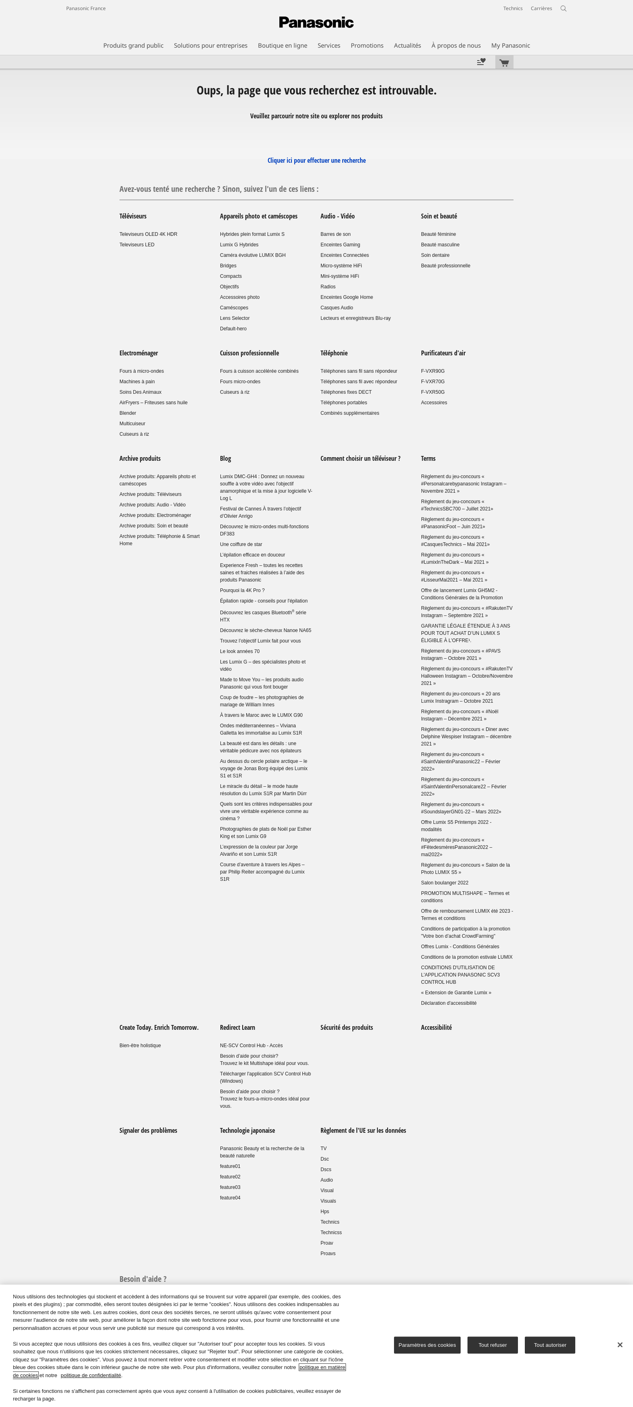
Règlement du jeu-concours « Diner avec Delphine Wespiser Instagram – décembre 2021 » (466, 737)
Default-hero (233, 329)
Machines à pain (137, 381)
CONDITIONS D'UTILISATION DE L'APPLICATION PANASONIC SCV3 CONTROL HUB (460, 975)
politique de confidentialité (91, 1375)
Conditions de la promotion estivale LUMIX (467, 957)
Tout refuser (492, 1345)
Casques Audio (337, 308)
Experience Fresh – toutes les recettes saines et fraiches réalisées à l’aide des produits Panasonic (262, 573)
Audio (327, 1180)
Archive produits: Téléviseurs (150, 494)
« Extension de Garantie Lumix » (456, 992)
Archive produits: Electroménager (155, 515)
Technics (330, 1222)
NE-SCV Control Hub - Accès (251, 1045)
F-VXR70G (433, 381)
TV (324, 1148)
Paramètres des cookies (427, 1345)
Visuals (328, 1201)
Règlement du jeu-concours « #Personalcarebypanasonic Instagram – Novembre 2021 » (463, 484)
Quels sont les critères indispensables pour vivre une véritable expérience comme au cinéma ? (266, 811)
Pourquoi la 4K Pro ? (242, 590)
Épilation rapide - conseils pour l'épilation (264, 601)
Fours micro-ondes (240, 381)
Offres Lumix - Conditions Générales (460, 946)
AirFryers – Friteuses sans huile (153, 402)
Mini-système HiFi (340, 276)
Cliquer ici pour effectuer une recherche (317, 160)
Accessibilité (436, 1027)
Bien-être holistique (140, 1045)
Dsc (325, 1159)
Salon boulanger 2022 (444, 883)
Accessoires (434, 402)
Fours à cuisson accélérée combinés (259, 371)
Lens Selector (234, 318)
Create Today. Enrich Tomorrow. (159, 1027)
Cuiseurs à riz (134, 434)
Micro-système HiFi (341, 266)
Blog (225, 458)
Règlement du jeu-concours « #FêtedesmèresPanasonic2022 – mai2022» (456, 847)
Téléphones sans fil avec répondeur (359, 381)
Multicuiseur (132, 423)
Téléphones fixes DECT (346, 392)
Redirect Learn (237, 1027)
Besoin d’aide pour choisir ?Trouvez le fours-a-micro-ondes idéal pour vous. (265, 1099)
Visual (327, 1190)
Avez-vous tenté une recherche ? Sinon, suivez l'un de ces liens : (219, 188)
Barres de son (336, 234)
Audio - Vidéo (338, 216)
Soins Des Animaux (140, 392)
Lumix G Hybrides (239, 245)
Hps (325, 1211)
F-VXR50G (433, 392)
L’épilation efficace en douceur (252, 555)
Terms (428, 458)
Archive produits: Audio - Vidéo (152, 505)
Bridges (228, 266)
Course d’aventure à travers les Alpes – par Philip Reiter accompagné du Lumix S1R (262, 872)
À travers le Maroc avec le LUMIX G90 (261, 715)
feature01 (230, 1166)
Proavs (328, 1253)
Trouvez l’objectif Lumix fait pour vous (260, 641)
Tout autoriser (550, 1345)
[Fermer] (620, 1345)
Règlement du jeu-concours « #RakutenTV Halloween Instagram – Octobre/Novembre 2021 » (467, 676)
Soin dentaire (435, 255)
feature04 (230, 1198)
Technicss (331, 1232)
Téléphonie (334, 353)
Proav (327, 1243)
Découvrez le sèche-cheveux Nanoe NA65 (265, 630)
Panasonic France (86, 8)
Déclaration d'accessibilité (449, 1003)
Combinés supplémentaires (350, 413)
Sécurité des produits (347, 1027)
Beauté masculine (440, 245)
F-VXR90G (433, 371)
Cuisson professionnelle (250, 353)
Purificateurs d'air (443, 353)
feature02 (230, 1177)
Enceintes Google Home (347, 297)
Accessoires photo (240, 297)
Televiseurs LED (137, 245)
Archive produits (140, 458)
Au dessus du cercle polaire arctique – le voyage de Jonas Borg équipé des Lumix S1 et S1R (264, 768)
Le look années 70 (240, 651)
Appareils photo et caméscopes (259, 216)
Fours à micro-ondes (141, 371)
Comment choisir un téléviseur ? (360, 458)
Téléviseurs (133, 216)
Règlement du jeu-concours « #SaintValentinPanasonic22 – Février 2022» (461, 762)
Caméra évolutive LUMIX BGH (253, 255)
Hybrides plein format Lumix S (252, 234)
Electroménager (138, 353)
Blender (127, 413)
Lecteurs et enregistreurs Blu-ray (356, 318)
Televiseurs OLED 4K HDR (148, 234)
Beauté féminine (438, 234)
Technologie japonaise (247, 1130)
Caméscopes (234, 308)
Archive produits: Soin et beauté (153, 526)
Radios (328, 287)
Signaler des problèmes (148, 1130)
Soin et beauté (439, 216)
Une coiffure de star (241, 544)
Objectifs (229, 287)
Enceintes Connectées (345, 255)
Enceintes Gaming (340, 245)
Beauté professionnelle (445, 266)
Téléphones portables (344, 402)
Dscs (326, 1169)
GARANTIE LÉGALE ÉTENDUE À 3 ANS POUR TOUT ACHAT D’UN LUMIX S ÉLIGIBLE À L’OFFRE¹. (465, 633)
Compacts (231, 276)
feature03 (230, 1187)
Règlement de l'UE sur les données (363, 1130)
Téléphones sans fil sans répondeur (359, 371)
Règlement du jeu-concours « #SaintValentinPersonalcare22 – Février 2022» (463, 787)
